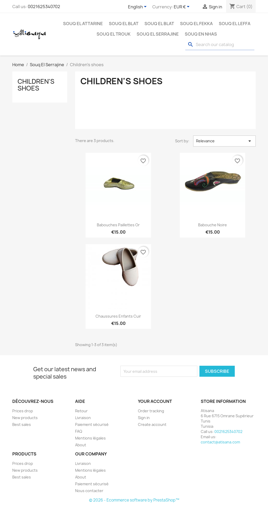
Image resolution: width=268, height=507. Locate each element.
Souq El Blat (123, 23)
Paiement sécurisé (92, 424)
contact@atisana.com (220, 442)
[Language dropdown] (138, 7)
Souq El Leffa (234, 23)
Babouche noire (212, 224)
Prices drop (22, 410)
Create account (152, 424)
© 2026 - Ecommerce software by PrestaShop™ (134, 500)
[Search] (219, 44)
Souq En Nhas (201, 34)
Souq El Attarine (83, 23)
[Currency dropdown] (182, 7)
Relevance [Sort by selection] (224, 141)
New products (25, 417)
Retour (81, 410)
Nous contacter (89, 490)
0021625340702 (44, 6)
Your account (155, 401)
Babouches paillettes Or (118, 224)
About (80, 444)
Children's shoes (36, 85)
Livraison (83, 417)
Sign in (144, 417)
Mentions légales (90, 438)
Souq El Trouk (114, 34)
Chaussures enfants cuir (118, 316)
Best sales (21, 424)
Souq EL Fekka (196, 23)
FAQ (78, 431)
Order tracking (151, 410)
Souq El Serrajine (158, 34)
